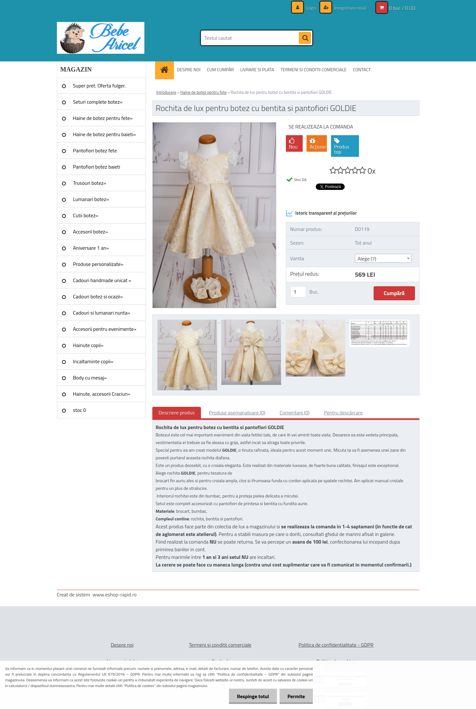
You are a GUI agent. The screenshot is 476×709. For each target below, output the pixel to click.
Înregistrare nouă (349, 7)
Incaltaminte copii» (93, 361)
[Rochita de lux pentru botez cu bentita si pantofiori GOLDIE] (214, 125)
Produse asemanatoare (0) (237, 412)
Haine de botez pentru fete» (103, 118)
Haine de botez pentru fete (203, 92)
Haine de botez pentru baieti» (104, 134)
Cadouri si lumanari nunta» (101, 312)
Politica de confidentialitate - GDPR (336, 645)
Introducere (166, 92)
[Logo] (100, 38)
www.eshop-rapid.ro (115, 594)
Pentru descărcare (343, 412)
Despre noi (122, 645)
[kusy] (298, 291)
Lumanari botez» (91, 199)
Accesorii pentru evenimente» (104, 329)
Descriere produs (177, 412)
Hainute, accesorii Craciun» (101, 394)
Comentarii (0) (294, 412)
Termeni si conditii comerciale (220, 645)
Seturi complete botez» (98, 102)
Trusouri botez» (89, 183)
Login (311, 7)
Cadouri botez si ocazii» (98, 296)
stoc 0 (79, 410)
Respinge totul (253, 696)
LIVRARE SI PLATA (257, 69)
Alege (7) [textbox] (367, 258)
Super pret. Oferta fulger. (99, 85)
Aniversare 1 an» (91, 248)
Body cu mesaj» (90, 377)
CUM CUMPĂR (220, 69)
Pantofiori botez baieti (96, 166)
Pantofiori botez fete (95, 150)
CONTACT (362, 69)
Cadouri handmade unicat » (102, 280)
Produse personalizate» (98, 264)
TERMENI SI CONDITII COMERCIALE (313, 69)
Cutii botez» (86, 215)
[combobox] (383, 258)
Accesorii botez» (90, 231)
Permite (296, 696)
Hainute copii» (88, 345)
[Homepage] (166, 69)
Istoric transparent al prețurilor (321, 213)
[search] (305, 38)
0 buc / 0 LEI (402, 8)
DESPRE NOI (189, 69)
